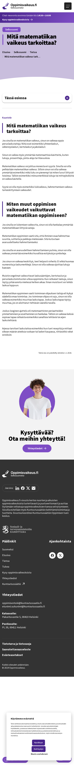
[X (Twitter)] (60, 555)
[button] (7, 117)
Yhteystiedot (9, 578)
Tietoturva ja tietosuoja (16, 644)
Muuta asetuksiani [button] (39, 754)
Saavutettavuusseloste (16, 649)
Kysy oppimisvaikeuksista (16, 572)
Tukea (5, 566)
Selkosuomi (20, 52)
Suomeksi (7, 549)
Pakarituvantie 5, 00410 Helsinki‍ (20, 617)
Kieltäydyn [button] (38, 749)
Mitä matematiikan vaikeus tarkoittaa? (23, 56)
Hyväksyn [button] (38, 742)
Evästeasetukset (12, 655)
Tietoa (33, 52)
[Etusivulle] (19, 6)
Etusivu (6, 52)
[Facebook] (52, 555)
